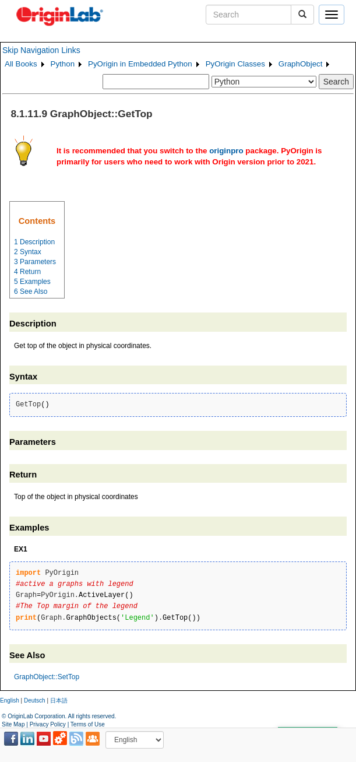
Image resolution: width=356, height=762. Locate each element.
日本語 (59, 700)
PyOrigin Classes (235, 63)
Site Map (13, 724)
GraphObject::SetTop (46, 677)
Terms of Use (88, 724)
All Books (21, 63)
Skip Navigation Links (41, 50)
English (9, 700)
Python (63, 63)
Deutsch (34, 700)
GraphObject (301, 63)
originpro (226, 150)
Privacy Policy (48, 724)
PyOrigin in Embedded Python (140, 63)
